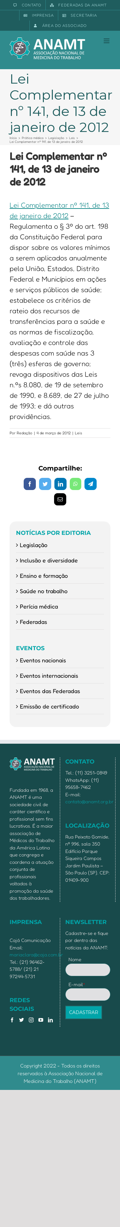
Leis (78, 432)
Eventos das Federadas (50, 690)
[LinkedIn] (50, 1020)
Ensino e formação (44, 575)
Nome (74, 959)
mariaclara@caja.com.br (36, 955)
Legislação (33, 544)
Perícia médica (39, 606)
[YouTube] (40, 1020)
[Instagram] (31, 1020)
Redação (24, 432)
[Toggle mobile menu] (107, 40)
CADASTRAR (83, 1012)
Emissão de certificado (49, 706)
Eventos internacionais (49, 675)
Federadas (33, 621)
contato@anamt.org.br (89, 801)
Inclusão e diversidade (49, 560)
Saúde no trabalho (44, 590)
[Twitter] (21, 1020)
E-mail (76, 984)
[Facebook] (12, 1020)
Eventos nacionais (43, 660)
